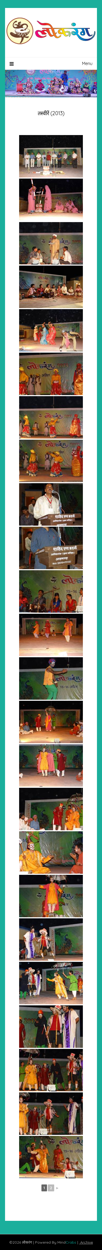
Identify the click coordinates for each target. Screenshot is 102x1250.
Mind (67, 1242)
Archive (86, 1242)
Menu (87, 63)
